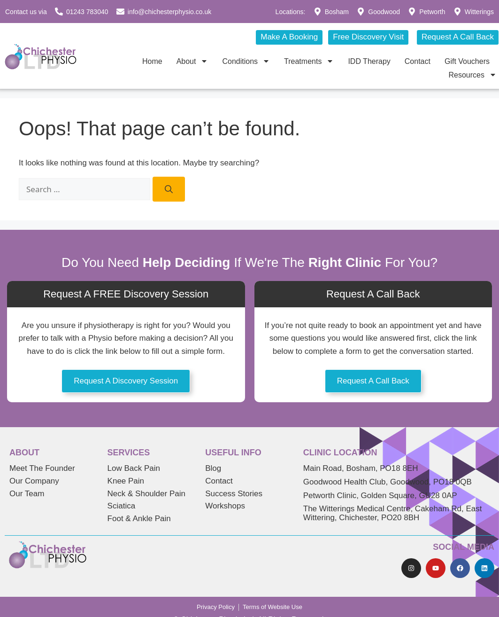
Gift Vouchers (467, 61)
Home (152, 61)
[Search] (169, 189)
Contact (417, 61)
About (192, 61)
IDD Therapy (369, 61)
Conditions (246, 61)
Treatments (309, 61)
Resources (473, 75)
